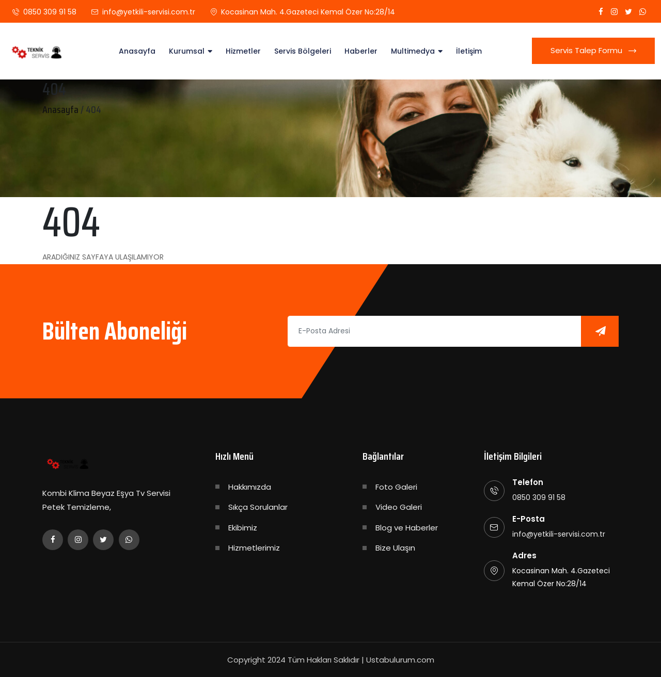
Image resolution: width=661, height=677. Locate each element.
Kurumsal (186, 51)
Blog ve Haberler (406, 527)
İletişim (469, 51)
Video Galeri (398, 507)
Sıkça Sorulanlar (258, 507)
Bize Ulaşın (395, 547)
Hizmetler (243, 51)
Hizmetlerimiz (254, 547)
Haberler (360, 51)
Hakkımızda (249, 486)
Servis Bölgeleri (302, 51)
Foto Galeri (396, 486)
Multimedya (413, 51)
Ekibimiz (242, 527)
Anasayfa (137, 51)
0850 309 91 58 (49, 12)
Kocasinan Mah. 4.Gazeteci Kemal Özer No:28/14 (308, 12)
